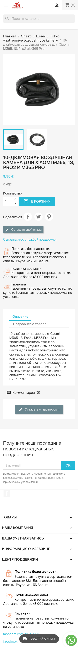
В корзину (37, 201)
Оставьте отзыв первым (39, 409)
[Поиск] (39, 18)
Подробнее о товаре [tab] (29, 324)
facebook (10, 641)
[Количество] (8, 201)
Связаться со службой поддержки (30, 239)
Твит (38, 216)
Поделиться (28, 216)
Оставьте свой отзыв (23, 230)
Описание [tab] (20, 316)
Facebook (7, 493)
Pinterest (49, 216)
